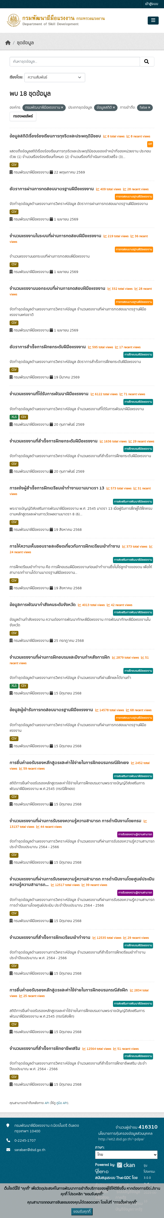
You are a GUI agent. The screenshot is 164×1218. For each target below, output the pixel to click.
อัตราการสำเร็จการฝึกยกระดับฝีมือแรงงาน (48, 346)
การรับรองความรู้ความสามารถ (135, 834)
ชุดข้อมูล (25, 42)
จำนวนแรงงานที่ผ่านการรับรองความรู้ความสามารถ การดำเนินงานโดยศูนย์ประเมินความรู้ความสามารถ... (82, 882)
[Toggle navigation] (153, 21)
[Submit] (147, 61)
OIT (150, 144)
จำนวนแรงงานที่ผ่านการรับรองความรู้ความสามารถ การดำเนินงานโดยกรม (76, 820)
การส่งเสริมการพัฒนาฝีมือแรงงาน (133, 502)
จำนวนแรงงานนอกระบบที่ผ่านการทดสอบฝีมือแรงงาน (58, 288)
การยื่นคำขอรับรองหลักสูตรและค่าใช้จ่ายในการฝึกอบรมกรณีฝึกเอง (70, 762)
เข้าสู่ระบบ (151, 4)
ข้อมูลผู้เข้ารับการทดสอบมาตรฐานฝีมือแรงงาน (52, 709)
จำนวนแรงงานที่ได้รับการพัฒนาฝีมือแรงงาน (49, 393)
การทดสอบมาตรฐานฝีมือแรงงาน (134, 197)
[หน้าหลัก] (8, 42)
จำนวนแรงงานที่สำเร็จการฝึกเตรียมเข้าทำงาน (50, 937)
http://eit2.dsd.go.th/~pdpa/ (121, 1139)
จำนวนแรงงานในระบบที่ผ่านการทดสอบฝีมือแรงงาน (56, 235)
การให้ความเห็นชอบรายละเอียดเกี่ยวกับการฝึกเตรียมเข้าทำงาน (65, 546)
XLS (14, 417)
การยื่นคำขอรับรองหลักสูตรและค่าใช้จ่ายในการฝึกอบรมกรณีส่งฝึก (69, 990)
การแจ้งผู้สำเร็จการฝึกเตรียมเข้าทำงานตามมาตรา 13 (57, 488)
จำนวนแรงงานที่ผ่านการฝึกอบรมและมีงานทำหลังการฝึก (60, 657)
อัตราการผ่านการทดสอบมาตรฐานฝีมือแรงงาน (52, 188)
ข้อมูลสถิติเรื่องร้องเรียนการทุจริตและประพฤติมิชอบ (56, 136)
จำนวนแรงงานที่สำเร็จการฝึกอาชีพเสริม (45, 1048)
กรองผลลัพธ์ (23, 116)
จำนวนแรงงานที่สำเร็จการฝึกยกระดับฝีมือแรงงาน (54, 441)
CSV (14, 165)
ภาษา (99, 1147)
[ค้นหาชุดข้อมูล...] (75, 61)
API (47, 1103)
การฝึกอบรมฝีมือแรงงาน (138, 355)
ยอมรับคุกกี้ (82, 1211)
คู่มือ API (61, 1103)
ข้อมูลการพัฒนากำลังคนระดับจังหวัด (43, 604)
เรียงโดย (16, 77)
